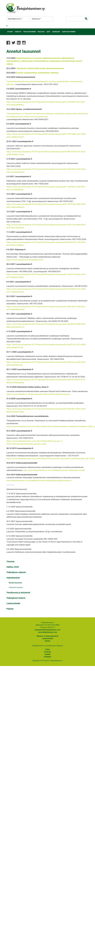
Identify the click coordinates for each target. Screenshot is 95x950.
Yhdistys (18, 32)
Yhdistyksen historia (15, 598)
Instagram (47, 657)
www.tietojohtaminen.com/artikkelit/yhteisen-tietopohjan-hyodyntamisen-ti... (39, 480)
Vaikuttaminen (13, 578)
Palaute (9, 609)
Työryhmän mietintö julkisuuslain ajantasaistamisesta (40, 68)
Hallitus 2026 (12, 567)
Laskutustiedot (13, 603)
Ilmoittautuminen (68, 32)
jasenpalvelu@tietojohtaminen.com (47, 630)
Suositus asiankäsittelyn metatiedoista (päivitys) (37, 73)
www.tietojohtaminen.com (47, 632)
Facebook (47, 652)
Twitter (47, 649)
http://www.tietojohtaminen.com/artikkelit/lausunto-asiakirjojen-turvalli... (54, 470)
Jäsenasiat (56, 32)
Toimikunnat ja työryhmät (18, 592)
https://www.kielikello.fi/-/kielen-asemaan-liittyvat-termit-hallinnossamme (38, 394)
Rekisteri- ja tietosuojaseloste (47, 636)
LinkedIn (47, 654)
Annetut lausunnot (15, 583)
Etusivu (10, 32)
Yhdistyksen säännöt (16, 572)
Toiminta (10, 561)
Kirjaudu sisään (7, 25)
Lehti (48, 32)
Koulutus (41, 32)
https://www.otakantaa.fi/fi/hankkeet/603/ (24, 260)
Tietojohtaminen (29, 32)
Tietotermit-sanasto (16, 587)
